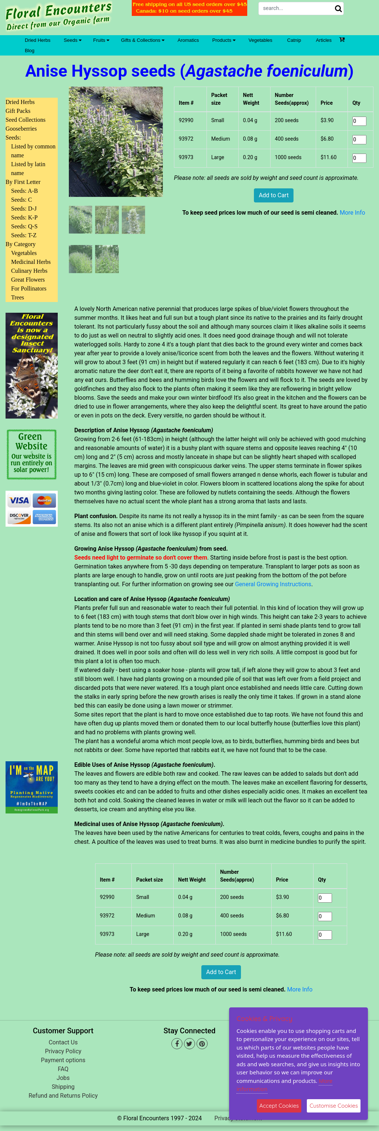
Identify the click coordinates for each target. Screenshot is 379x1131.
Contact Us (63, 1042)
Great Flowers (28, 279)
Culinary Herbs (29, 271)
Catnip (294, 40)
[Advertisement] (32, 639)
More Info (352, 212)
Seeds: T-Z (24, 235)
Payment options (63, 1060)
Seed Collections (26, 120)
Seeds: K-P (24, 217)
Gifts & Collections (142, 40)
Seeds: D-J (24, 208)
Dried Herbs (37, 40)
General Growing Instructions (273, 584)
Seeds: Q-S (24, 226)
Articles (324, 40)
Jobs (63, 1077)
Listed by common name (33, 150)
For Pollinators (29, 288)
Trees (17, 297)
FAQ (63, 1069)
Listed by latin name (28, 168)
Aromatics (188, 40)
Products (223, 40)
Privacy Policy (63, 1051)
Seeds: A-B (24, 191)
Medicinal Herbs (31, 262)
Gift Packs (18, 111)
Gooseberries (21, 128)
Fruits (101, 40)
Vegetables (260, 40)
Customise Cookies (333, 1105)
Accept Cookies (279, 1105)
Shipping (63, 1086)
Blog (29, 50)
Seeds (72, 40)
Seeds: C (21, 200)
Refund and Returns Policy (63, 1095)
